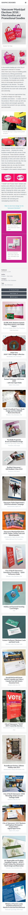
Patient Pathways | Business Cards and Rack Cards (14, 641)
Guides (14, 328)
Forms (13, 384)
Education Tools (10, 414)
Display (10, 328)
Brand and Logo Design (10, 443)
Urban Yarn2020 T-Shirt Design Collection (14, 353)
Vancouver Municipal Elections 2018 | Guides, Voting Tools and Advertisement (14, 533)
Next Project (13, 293)
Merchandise (4, 280)
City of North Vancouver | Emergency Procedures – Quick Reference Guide (14, 572)
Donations (10, 685)
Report (18, 471)
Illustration (16, 414)
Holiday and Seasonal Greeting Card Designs (14, 607)
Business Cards (9, 644)
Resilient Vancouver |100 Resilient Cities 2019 (14, 468)
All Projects (15, 297)
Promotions (13, 280)
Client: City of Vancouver (7, 284)
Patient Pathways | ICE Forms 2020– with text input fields (14, 381)
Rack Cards (19, 644)
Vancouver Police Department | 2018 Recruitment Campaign (14, 503)
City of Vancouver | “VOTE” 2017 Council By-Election (14, 725)
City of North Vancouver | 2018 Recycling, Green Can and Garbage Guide (14, 795)
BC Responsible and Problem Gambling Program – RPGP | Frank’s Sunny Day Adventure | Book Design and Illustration (14, 863)
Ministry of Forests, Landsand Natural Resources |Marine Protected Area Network (14, 905)
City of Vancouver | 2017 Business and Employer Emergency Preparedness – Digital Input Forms (14, 825)
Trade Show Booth (14, 330)
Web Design (17, 445)
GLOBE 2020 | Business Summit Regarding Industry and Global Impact (14, 324)
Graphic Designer (8, 2)
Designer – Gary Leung (6, 276)
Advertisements (11, 506)
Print (9, 280)
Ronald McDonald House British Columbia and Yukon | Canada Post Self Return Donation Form (14, 680)
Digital (10, 384)
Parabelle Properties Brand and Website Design (14, 440)
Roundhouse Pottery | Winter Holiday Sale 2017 (14, 766)
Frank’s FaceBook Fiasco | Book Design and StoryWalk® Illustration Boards (14, 410)
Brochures (5, 328)
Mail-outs (12, 539)
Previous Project (15, 290)
